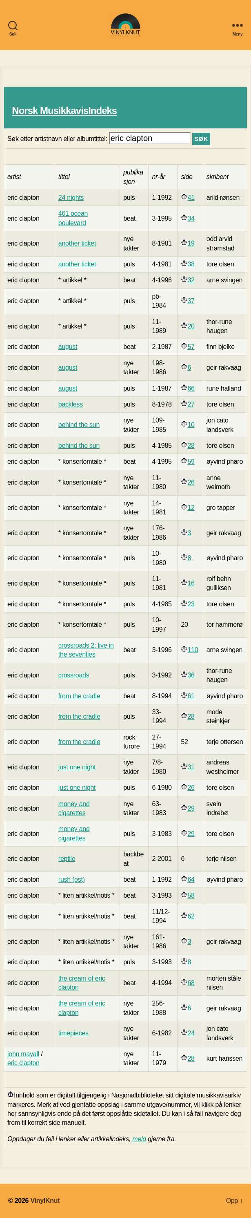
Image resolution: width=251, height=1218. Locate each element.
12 (190, 507)
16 (190, 583)
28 (190, 445)
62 (190, 916)
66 (190, 388)
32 (190, 280)
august (67, 346)
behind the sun (79, 424)
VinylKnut (45, 1200)
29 (190, 808)
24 (190, 1033)
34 (190, 218)
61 (190, 696)
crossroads (73, 675)
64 (190, 879)
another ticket (77, 243)
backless (70, 404)
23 (190, 604)
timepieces (73, 1033)
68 (190, 982)
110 (192, 649)
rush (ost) (71, 879)
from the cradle (79, 696)
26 (190, 482)
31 (190, 767)
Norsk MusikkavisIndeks (64, 110)
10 (190, 424)
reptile (67, 858)
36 (190, 675)
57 (190, 346)
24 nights (71, 197)
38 (190, 264)
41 (190, 197)
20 (190, 326)
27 (190, 404)
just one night (77, 767)
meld (139, 1138)
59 (190, 461)
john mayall (23, 1053)
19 (190, 243)
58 (190, 895)
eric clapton (23, 1062)
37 (190, 300)
